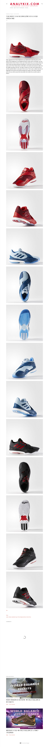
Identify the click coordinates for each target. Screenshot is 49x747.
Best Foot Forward (19, 7)
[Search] (42, 3)
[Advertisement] (24, 664)
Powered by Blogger (24, 743)
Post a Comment (12, 704)
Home (11, 7)
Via (6, 610)
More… (27, 7)
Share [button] (7, 615)
